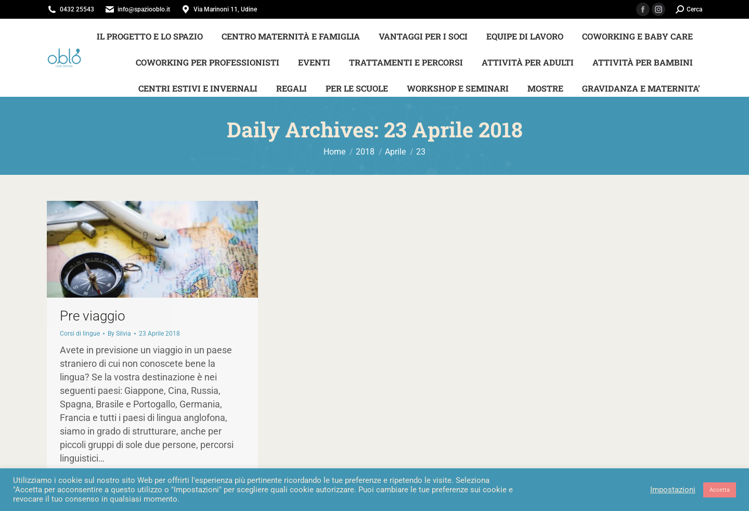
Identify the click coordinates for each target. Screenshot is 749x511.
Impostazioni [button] (672, 489)
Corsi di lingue (80, 333)
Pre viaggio (92, 316)
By (119, 333)
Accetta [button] (719, 490)
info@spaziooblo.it (144, 9)
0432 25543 (77, 9)
